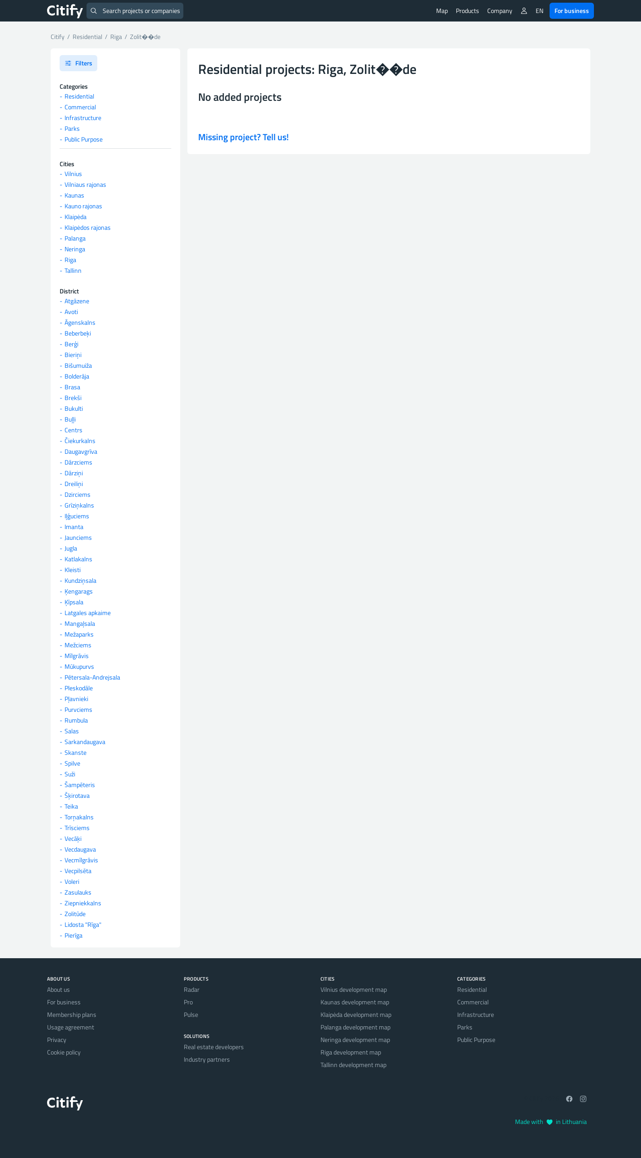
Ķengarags (79, 591)
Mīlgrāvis (77, 655)
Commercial (80, 107)
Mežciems (78, 645)
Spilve (72, 763)
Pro (188, 1002)
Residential (79, 96)
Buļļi (70, 419)
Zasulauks (78, 892)
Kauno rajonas (83, 206)
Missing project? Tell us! (243, 137)
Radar (191, 989)
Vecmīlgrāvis (81, 860)
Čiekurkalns (80, 440)
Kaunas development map (354, 1002)
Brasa (72, 387)
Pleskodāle (79, 688)
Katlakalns (78, 559)
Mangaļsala (80, 623)
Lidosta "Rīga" (83, 924)
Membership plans (71, 1014)
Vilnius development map (353, 989)
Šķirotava (77, 795)
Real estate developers (214, 1046)
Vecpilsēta (78, 870)
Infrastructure (83, 117)
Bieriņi (73, 354)
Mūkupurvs (79, 666)
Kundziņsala (80, 580)
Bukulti (74, 408)
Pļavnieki (76, 698)
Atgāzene (77, 301)
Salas (72, 731)
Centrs (73, 430)
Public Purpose (84, 139)
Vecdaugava (80, 849)
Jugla (71, 548)
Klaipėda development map (355, 1014)
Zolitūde (75, 913)
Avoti (71, 311)
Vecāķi (73, 838)
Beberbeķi (78, 333)
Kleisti (73, 569)
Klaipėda (76, 216)
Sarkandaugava (85, 741)
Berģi (71, 344)
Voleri (72, 881)
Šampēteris (80, 784)
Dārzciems (78, 462)
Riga (70, 259)
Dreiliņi (74, 483)
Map (442, 10)
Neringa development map (355, 1039)
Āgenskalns (80, 322)
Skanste (76, 752)
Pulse (191, 1014)
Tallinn (73, 270)
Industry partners (207, 1059)
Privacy (56, 1039)
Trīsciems (77, 827)
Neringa (75, 249)
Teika (71, 806)
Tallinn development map (353, 1064)
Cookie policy (64, 1052)
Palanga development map (355, 1027)
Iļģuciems (77, 516)
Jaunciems (78, 537)
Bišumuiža (78, 365)
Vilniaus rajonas (85, 184)
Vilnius (73, 173)
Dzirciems (78, 494)
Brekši (73, 397)
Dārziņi (74, 473)
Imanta (74, 526)
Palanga (75, 238)
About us (58, 989)
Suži (70, 774)
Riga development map (350, 1052)
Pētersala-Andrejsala (92, 677)
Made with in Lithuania (551, 1121)
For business (571, 10)
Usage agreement (70, 1027)
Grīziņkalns (79, 505)
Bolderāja (77, 376)
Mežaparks (79, 634)
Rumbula (76, 720)
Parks (72, 128)
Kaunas (74, 195)
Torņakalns (79, 817)
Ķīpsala (74, 602)
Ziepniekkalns (83, 903)
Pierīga (73, 935)
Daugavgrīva (81, 451)
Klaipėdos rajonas (88, 227)
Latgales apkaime (88, 612)
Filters (78, 63)
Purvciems (78, 709)
